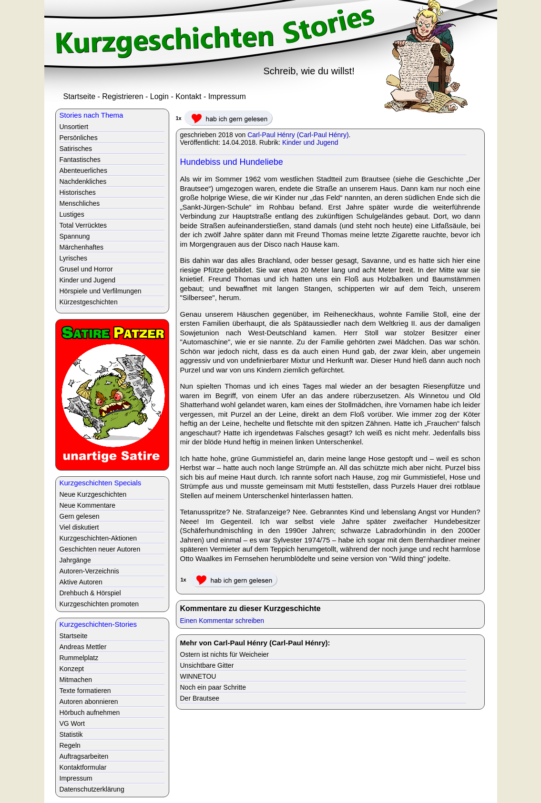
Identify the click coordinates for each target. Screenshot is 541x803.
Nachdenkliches (83, 181)
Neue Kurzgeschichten (93, 494)
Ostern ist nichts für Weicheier (224, 654)
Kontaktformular (83, 767)
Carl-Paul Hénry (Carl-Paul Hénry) (297, 135)
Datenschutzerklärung (92, 789)
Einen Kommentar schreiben (222, 620)
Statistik (71, 734)
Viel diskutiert (79, 527)
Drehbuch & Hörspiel (90, 593)
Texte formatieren (85, 690)
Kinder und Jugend (310, 142)
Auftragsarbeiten (84, 756)
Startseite (79, 96)
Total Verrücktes (83, 225)
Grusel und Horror (86, 269)
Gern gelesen (80, 516)
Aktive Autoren (81, 582)
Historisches (78, 192)
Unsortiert (74, 126)
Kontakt (188, 96)
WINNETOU (198, 676)
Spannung (75, 236)
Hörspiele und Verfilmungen (101, 291)
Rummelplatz (79, 658)
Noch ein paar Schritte (213, 687)
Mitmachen (76, 679)
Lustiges (72, 214)
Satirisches (76, 148)
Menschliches (80, 203)
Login (159, 96)
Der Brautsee (199, 698)
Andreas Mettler (83, 647)
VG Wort (72, 723)
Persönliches (79, 137)
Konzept (72, 669)
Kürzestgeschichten (89, 302)
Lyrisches (74, 258)
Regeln (70, 745)
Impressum (227, 96)
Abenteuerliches (83, 170)
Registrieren (122, 96)
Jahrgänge (75, 560)
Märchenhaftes (82, 247)
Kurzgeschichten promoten (99, 604)
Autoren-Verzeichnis (89, 571)
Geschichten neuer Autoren (100, 549)
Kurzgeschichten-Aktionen (98, 538)
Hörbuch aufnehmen (90, 712)
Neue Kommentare (88, 505)
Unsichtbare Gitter (207, 665)
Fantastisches (80, 159)
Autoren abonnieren (89, 701)
